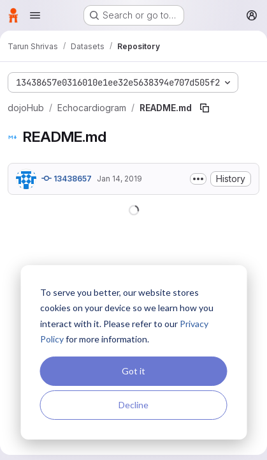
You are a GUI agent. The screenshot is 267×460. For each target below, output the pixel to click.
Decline (133, 404)
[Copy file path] (204, 108)
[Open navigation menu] (35, 15)
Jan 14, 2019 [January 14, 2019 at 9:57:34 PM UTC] (119, 178)
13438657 (66, 178)
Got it (133, 370)
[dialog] (133, 352)
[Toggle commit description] (198, 179)
